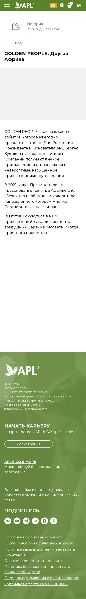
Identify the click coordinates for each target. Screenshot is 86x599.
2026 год (34, 29)
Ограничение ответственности (33, 560)
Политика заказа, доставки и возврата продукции (39, 552)
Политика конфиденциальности (33, 537)
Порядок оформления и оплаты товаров (41, 578)
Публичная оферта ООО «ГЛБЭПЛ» (36, 584)
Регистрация (29, 444)
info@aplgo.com (36, 409)
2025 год (52, 29)
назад (13, 43)
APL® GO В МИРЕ (20, 461)
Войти (53, 5)
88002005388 (14, 409)
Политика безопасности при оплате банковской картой (37, 569)
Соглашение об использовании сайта (38, 543)
